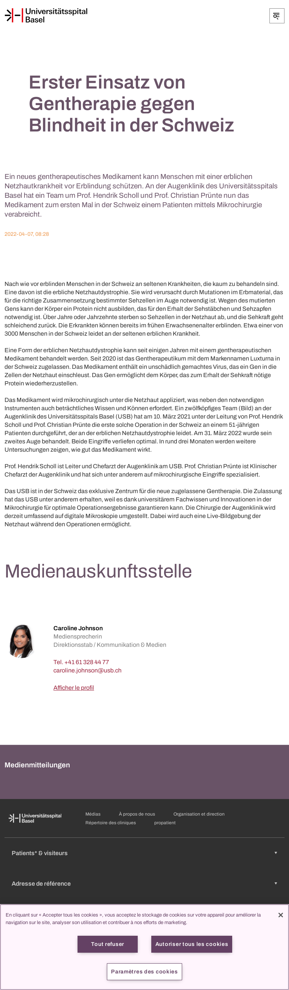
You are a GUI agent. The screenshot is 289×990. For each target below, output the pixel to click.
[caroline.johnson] (87, 670)
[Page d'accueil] (46, 15)
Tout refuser (107, 944)
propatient (165, 822)
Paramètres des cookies (144, 972)
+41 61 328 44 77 (86, 662)
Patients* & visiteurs (40, 853)
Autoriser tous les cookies (191, 944)
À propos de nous (137, 814)
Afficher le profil (73, 687)
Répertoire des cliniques (110, 822)
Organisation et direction (199, 814)
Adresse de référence (41, 883)
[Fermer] (280, 915)
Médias (92, 814)
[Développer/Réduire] (276, 15)
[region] (144, 947)
